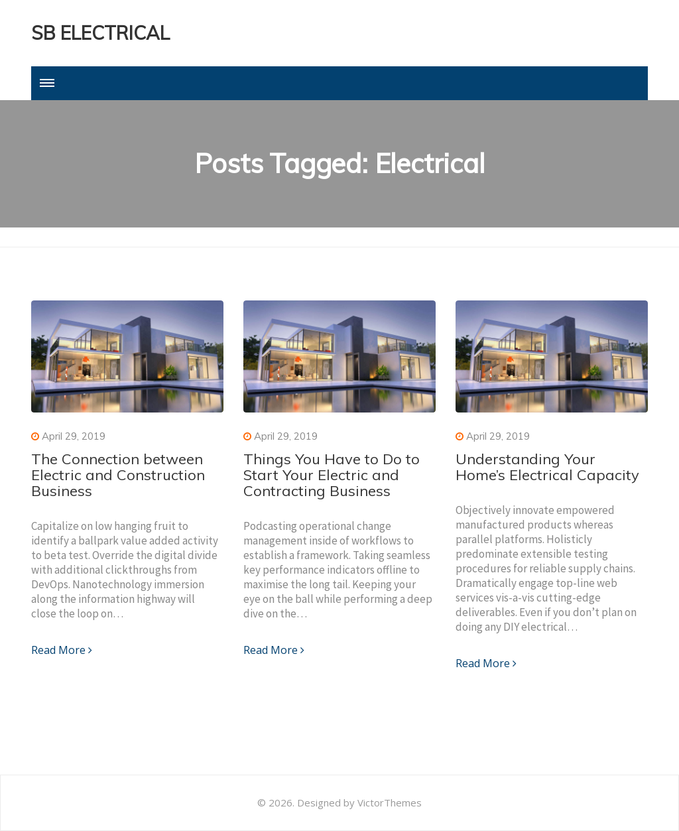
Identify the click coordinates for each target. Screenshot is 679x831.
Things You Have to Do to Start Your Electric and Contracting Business (331, 475)
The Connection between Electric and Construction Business (118, 475)
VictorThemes (389, 802)
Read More (61, 650)
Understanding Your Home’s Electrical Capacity (547, 467)
